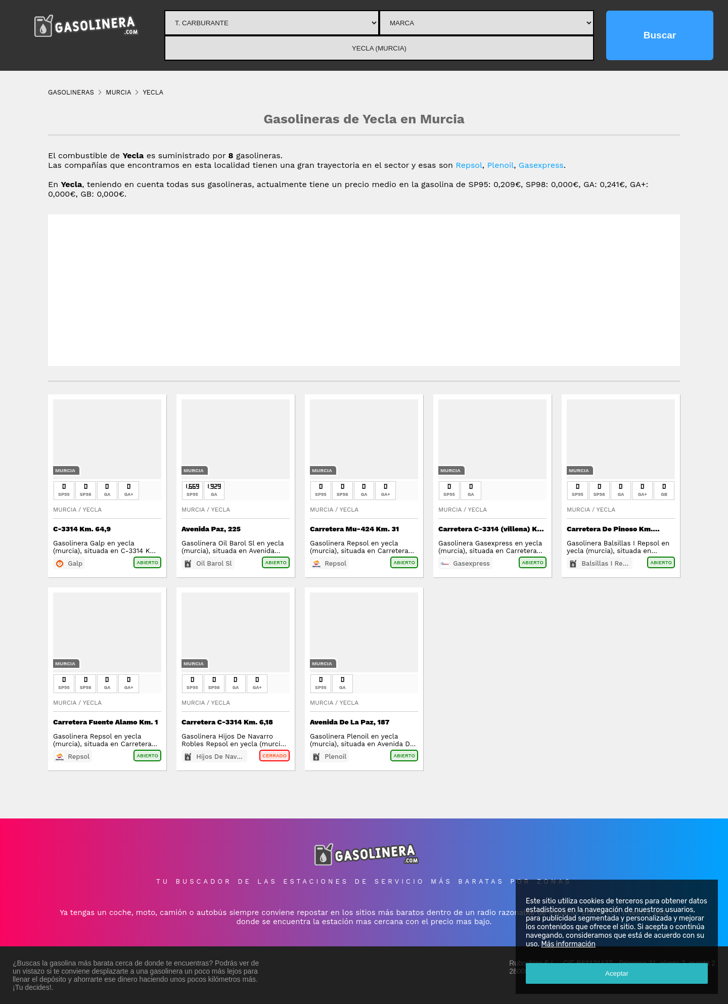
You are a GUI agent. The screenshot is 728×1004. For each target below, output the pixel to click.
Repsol (469, 165)
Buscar (660, 35)
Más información (568, 944)
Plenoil (500, 165)
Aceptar (616, 973)
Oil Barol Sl (214, 563)
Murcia (65, 470)
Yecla (92, 509)
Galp (75, 563)
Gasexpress (541, 165)
